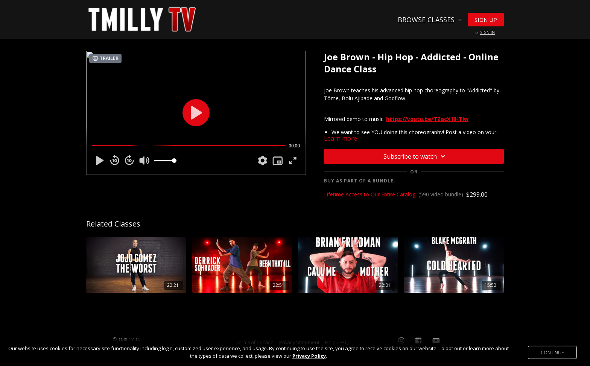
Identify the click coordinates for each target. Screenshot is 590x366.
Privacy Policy (309, 355)
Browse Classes (430, 19)
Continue (552, 352)
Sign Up (485, 19)
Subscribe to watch (415, 156)
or (485, 32)
